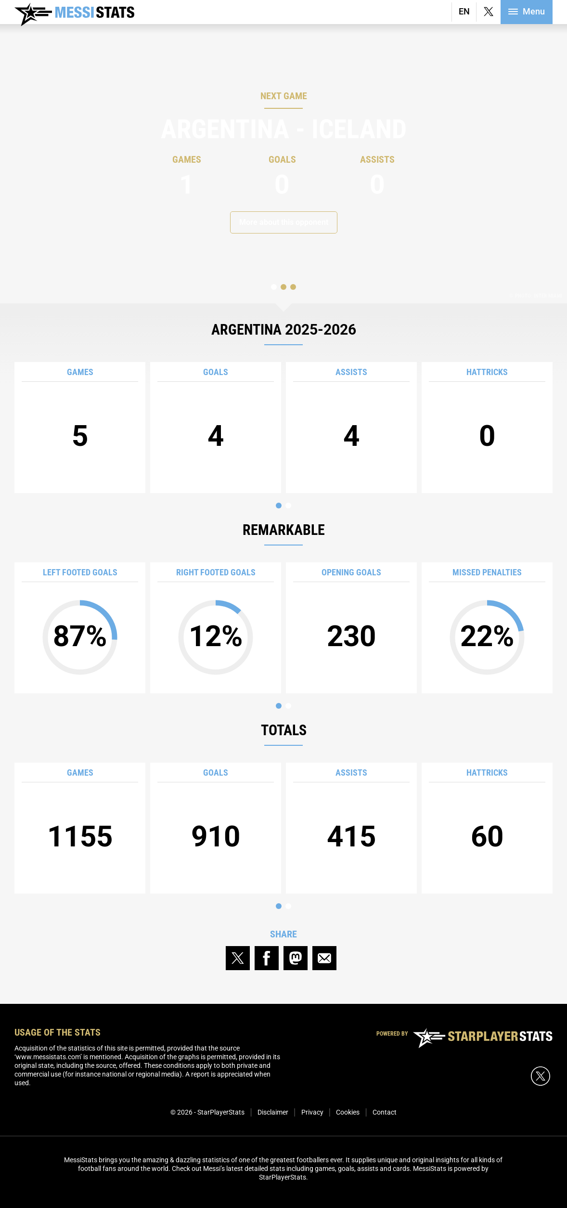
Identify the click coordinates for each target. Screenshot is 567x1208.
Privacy (312, 1112)
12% (215, 624)
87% (80, 624)
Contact (385, 1112)
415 (351, 810)
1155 (80, 810)
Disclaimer (273, 1112)
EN (464, 11)
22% (487, 624)
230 (351, 610)
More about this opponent (283, 222)
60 (487, 810)
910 (215, 810)
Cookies (348, 1112)
